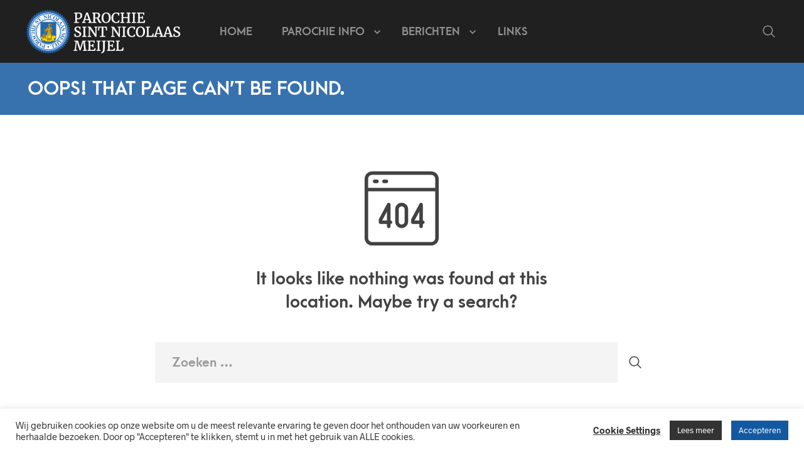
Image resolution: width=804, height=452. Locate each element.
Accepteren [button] (760, 430)
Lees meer (695, 430)
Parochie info (323, 32)
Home (236, 32)
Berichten (431, 32)
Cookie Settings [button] (626, 430)
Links (512, 32)
